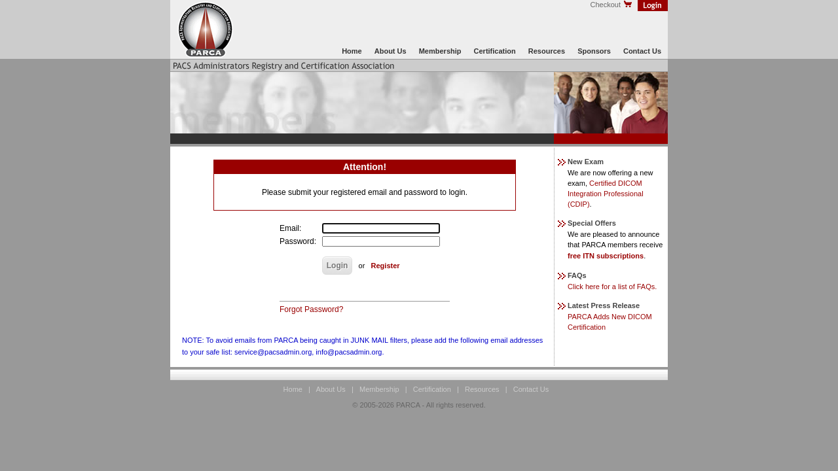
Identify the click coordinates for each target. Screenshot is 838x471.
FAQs (572, 275)
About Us (390, 51)
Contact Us (642, 51)
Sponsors (594, 51)
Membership (440, 51)
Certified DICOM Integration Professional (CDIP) (606, 193)
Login (337, 265)
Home (352, 51)
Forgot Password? (311, 309)
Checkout (611, 5)
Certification (495, 51)
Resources (546, 51)
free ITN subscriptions (606, 256)
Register (385, 266)
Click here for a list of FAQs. (612, 286)
